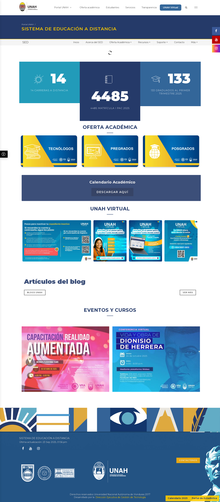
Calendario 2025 (178, 498)
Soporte (162, 42)
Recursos (144, 42)
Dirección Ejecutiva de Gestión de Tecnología (121, 497)
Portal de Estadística (204, 498)
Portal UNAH (62, 7)
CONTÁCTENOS (188, 460)
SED (25, 42)
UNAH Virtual (170, 7)
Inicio (76, 42)
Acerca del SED (94, 42)
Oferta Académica (120, 42)
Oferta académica (89, 7)
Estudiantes (112, 7)
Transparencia (149, 7)
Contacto (179, 42)
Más (194, 42)
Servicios (130, 7)
